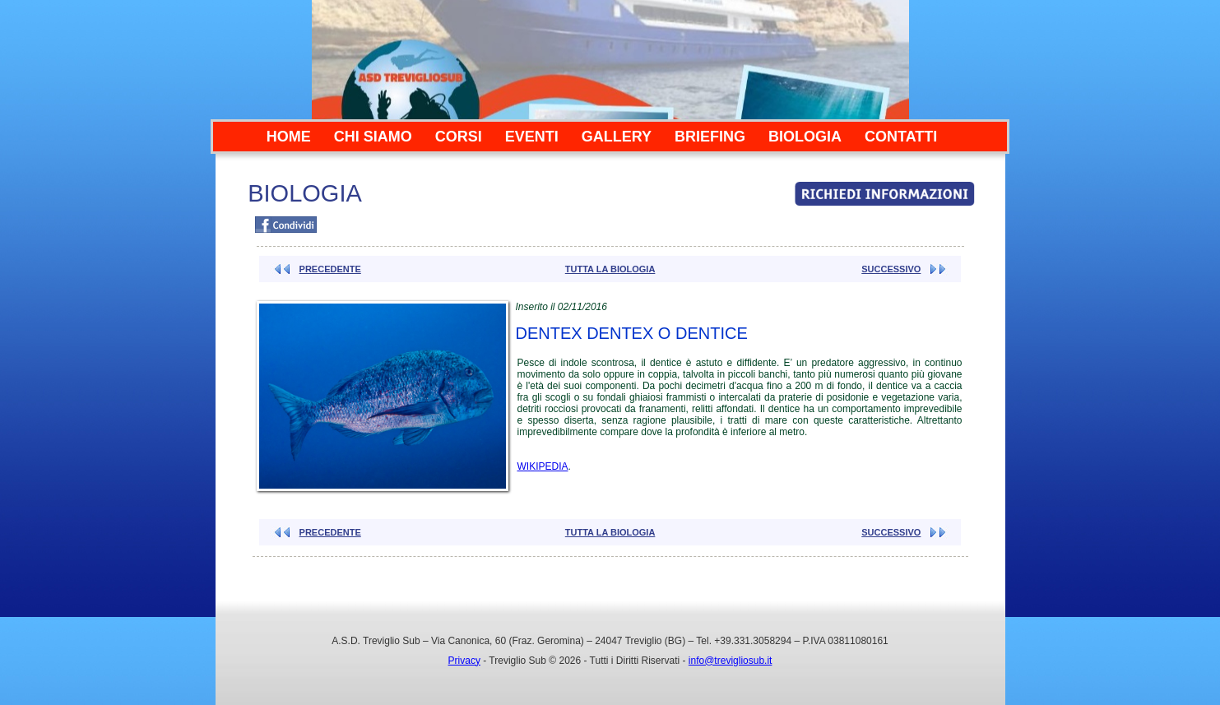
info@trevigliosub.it (730, 660)
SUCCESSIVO (891, 269)
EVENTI (532, 136)
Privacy (464, 660)
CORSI (458, 136)
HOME (289, 136)
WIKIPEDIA (542, 466)
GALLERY (617, 136)
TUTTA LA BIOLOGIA (610, 269)
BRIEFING (710, 136)
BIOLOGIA (805, 136)
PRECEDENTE (330, 269)
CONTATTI (901, 136)
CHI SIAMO (373, 136)
